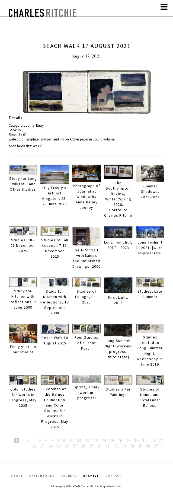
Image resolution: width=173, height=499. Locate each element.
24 (50, 446)
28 (83, 446)
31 (107, 446)
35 (140, 446)
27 (75, 446)
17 (128, 440)
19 (144, 440)
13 (96, 440)
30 (99, 446)
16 (120, 440)
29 (91, 446)
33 (123, 446)
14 (104, 440)
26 (67, 446)
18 (136, 440)
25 (58, 446)
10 (71, 440)
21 (161, 440)
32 (115, 446)
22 (34, 446)
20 (152, 440)
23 (42, 446)
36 (148, 446)
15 (112, 440)
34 (132, 446)
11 (79, 440)
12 (87, 440)
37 (156, 446)
